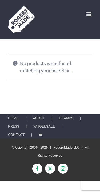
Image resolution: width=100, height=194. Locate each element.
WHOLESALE (44, 126)
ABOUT (39, 118)
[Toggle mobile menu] (89, 14)
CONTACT (16, 135)
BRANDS (66, 118)
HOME (13, 118)
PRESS (13, 126)
